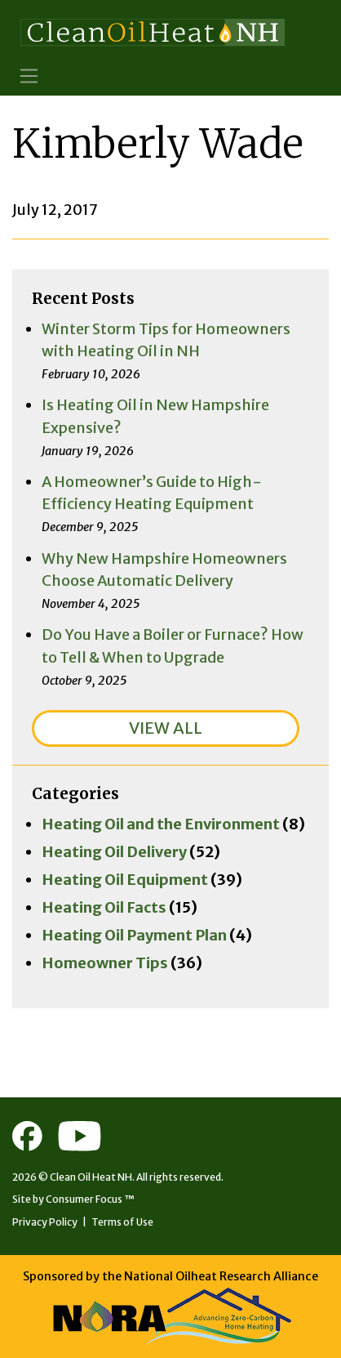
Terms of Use (122, 1222)
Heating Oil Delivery (114, 851)
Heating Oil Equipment (125, 879)
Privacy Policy (45, 1222)
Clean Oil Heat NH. (92, 1177)
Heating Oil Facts (104, 907)
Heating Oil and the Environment (161, 824)
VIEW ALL (165, 727)
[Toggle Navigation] (29, 75)
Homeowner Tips (105, 963)
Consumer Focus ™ (90, 1199)
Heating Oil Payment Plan (134, 935)
